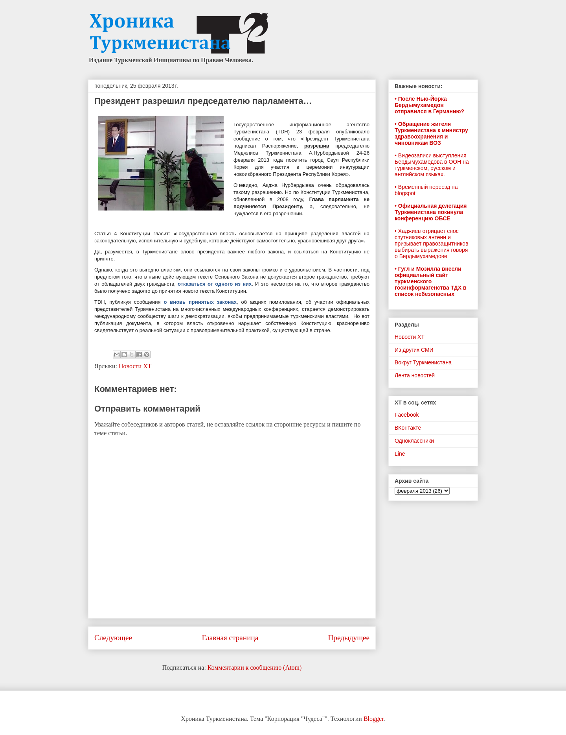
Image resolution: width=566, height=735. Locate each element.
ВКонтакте (408, 428)
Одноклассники (414, 441)
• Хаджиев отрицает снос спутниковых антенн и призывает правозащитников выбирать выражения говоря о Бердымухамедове (431, 243)
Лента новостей (415, 375)
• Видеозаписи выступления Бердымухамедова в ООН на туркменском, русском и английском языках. (432, 164)
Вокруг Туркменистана (423, 362)
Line (400, 454)
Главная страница (230, 637)
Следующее (113, 637)
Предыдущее (348, 637)
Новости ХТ (135, 366)
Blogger (374, 718)
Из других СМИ (414, 350)
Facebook (407, 415)
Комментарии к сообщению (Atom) (255, 667)
